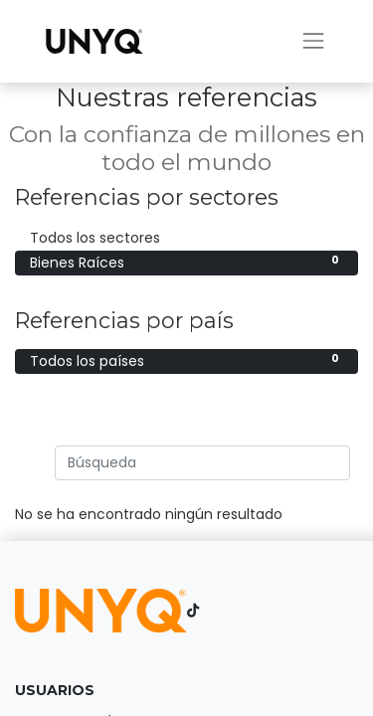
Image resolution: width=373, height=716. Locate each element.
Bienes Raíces (186, 262)
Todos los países (186, 361)
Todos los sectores (186, 238)
